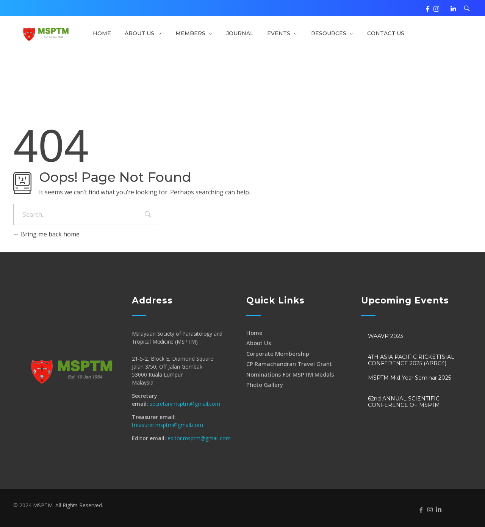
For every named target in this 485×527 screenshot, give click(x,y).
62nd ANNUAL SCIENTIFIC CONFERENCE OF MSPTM (404, 401)
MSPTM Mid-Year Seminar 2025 (409, 377)
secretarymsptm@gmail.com (185, 403)
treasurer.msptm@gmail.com (167, 424)
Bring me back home (46, 234)
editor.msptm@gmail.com (199, 438)
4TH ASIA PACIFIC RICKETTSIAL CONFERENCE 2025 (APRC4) (411, 360)
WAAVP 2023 (385, 336)
